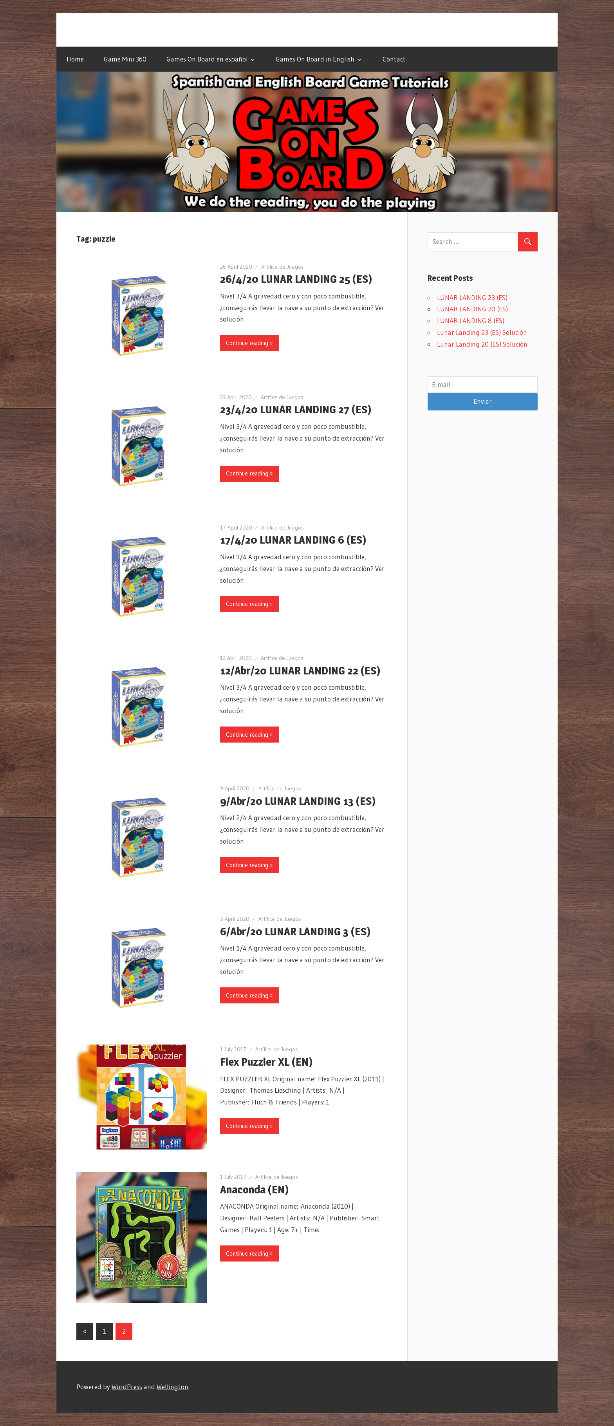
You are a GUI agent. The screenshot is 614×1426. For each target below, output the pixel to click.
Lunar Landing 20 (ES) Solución (482, 344)
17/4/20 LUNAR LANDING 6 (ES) (293, 539)
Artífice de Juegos (282, 266)
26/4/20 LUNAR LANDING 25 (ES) (296, 279)
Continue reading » (249, 343)
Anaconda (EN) (254, 1189)
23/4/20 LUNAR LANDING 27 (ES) (295, 409)
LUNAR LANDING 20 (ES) (472, 309)
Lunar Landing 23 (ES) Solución (482, 332)
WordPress (127, 1387)
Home (75, 59)
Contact (394, 59)
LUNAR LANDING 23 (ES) (472, 297)
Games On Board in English (315, 59)
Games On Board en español (207, 59)
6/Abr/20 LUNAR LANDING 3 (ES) (295, 931)
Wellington (172, 1387)
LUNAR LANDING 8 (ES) (470, 320)
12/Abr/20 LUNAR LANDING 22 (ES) (300, 670)
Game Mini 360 (125, 59)
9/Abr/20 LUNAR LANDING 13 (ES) (298, 801)
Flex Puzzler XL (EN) (266, 1061)
